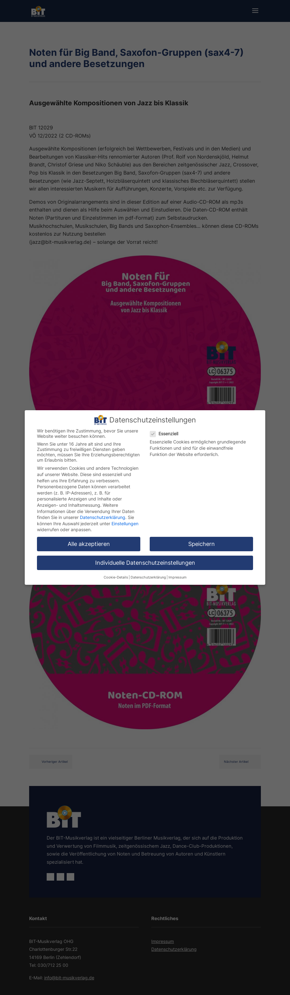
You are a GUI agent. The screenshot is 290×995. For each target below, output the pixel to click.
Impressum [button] (177, 576)
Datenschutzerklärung (102, 516)
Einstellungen (124, 522)
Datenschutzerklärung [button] (148, 576)
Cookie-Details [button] (116, 576)
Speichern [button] (201, 542)
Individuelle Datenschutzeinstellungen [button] (145, 561)
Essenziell (167, 432)
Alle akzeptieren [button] (89, 542)
